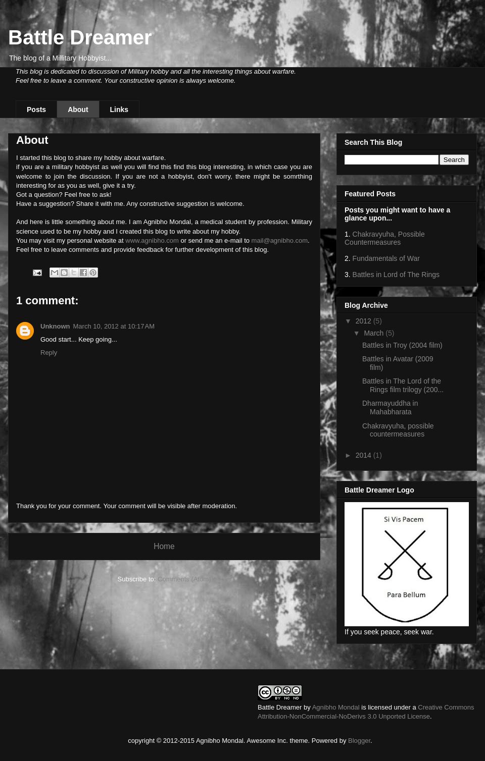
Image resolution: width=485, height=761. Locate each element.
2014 (364, 455)
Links (119, 109)
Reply (48, 352)
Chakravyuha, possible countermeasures (398, 430)
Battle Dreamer (80, 37)
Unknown (55, 326)
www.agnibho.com (152, 240)
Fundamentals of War (386, 258)
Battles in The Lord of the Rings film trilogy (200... (403, 385)
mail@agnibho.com (280, 240)
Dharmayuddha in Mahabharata (390, 407)
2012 (364, 321)
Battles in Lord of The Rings (396, 274)
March (374, 333)
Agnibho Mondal (336, 707)
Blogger (359, 740)
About (78, 109)
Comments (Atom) (184, 579)
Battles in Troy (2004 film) (402, 345)
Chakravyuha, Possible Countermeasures (385, 238)
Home (164, 546)
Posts (36, 109)
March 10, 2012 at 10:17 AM (114, 326)
